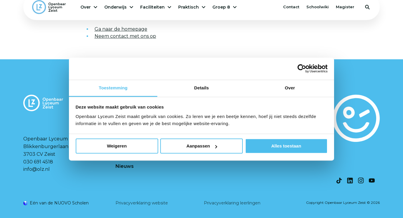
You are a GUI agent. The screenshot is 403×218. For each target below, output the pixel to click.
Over (88, 7)
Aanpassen (201, 145)
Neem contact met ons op (125, 36)
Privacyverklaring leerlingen (232, 203)
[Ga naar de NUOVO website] (56, 203)
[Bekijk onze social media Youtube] (372, 180)
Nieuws (124, 166)
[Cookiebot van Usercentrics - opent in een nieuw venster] (302, 68)
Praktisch (191, 7)
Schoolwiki (317, 6)
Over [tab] (290, 87)
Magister (345, 6)
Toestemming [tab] (113, 87)
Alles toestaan (286, 145)
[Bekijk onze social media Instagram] (361, 180)
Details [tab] (201, 87)
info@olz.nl (36, 169)
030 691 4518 (38, 162)
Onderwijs (118, 7)
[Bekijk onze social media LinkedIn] (350, 180)
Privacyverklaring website (141, 203)
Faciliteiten (155, 7)
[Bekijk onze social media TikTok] (339, 180)
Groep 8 (224, 7)
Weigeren (117, 145)
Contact (291, 6)
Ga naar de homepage (121, 29)
